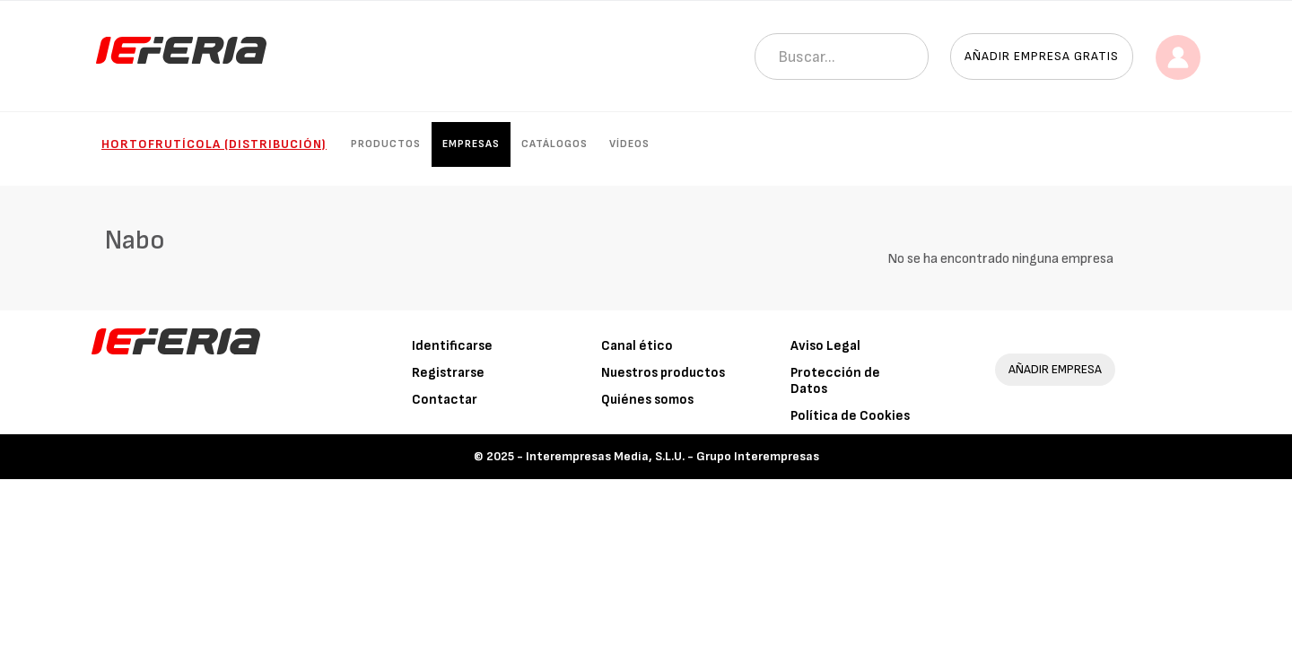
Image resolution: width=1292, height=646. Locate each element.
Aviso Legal (825, 345)
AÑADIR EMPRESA (1055, 369)
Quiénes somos (647, 399)
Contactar (444, 399)
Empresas (471, 144)
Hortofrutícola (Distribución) (214, 144)
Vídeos (629, 144)
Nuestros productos (663, 372)
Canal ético (637, 345)
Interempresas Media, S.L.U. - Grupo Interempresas (672, 456)
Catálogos (554, 144)
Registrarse (448, 372)
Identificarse (452, 345)
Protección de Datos (835, 380)
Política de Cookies (850, 415)
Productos (386, 144)
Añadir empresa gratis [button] (1042, 56)
